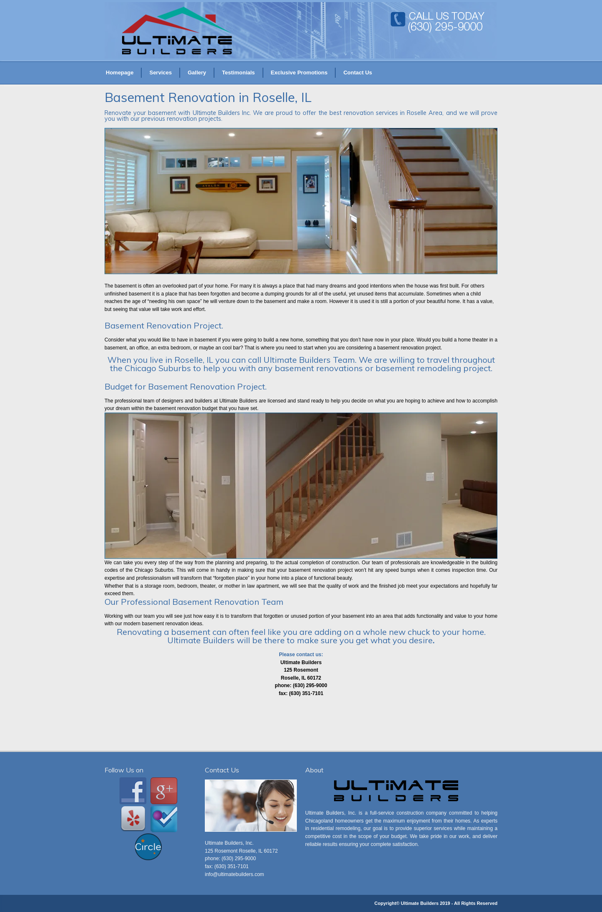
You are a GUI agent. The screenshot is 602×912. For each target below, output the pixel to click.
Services (160, 72)
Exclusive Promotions (299, 72)
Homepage (119, 72)
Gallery (197, 72)
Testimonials (238, 72)
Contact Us (357, 72)
